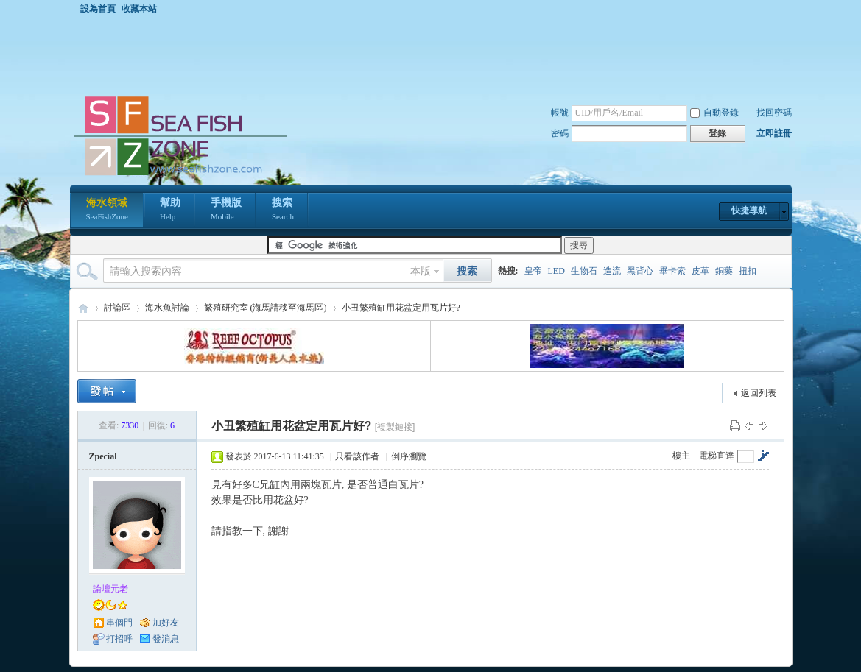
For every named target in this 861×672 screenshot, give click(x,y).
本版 (420, 271)
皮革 (700, 271)
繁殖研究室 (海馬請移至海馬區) (265, 308)
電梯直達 (716, 455)
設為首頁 (98, 9)
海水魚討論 (167, 308)
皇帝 (533, 271)
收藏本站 (139, 9)
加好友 (165, 623)
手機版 (226, 210)
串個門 (119, 623)
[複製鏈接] (395, 427)
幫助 (170, 210)
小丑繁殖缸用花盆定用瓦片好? (401, 308)
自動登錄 (714, 112)
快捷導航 (749, 210)
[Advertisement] (434, 54)
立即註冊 (774, 133)
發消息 (165, 639)
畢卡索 (672, 271)
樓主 (681, 455)
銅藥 (724, 271)
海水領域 (107, 210)
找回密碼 (774, 112)
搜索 (283, 210)
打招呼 (119, 639)
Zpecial (103, 456)
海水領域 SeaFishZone (83, 308)
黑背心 (640, 271)
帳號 (560, 112)
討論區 (117, 308)
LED (556, 271)
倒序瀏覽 (408, 456)
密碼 (560, 133)
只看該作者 (357, 456)
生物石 (584, 271)
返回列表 (758, 393)
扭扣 (747, 271)
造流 (612, 271)
